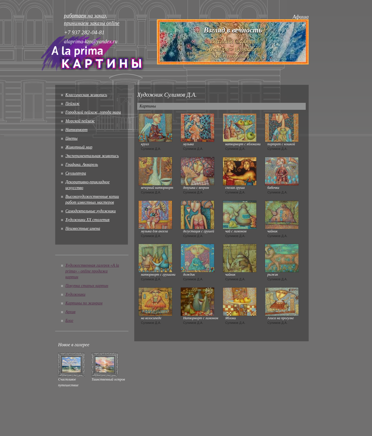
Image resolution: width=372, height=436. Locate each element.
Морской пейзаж (80, 121)
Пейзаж (72, 103)
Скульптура (75, 173)
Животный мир (78, 147)
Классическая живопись (86, 95)
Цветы (71, 138)
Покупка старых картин (86, 286)
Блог (69, 320)
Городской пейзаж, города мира (93, 112)
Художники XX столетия (87, 220)
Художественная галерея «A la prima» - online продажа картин (92, 271)
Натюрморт (76, 130)
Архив (70, 312)
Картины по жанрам (83, 303)
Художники (75, 294)
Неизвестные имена (82, 228)
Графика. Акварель (81, 164)
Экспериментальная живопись (92, 156)
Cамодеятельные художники (90, 211)
